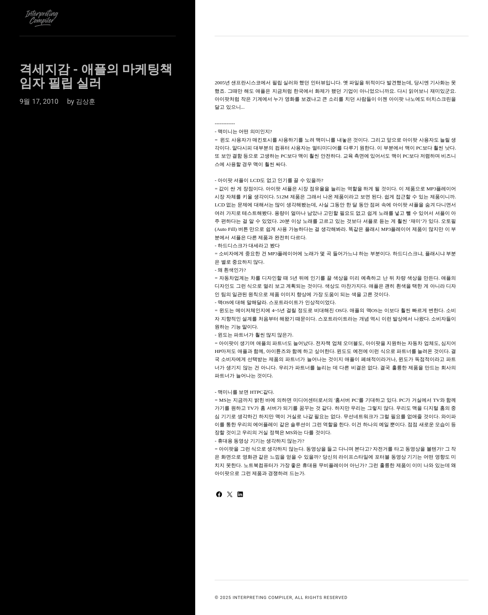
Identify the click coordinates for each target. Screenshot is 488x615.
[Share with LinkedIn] (242, 495)
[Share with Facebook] (220, 495)
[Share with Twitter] (232, 495)
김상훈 (86, 101)
